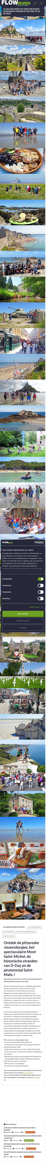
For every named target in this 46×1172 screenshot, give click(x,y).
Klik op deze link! (27, 1073)
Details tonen (35, 607)
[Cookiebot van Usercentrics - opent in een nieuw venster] (34, 542)
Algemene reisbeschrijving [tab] (14, 927)
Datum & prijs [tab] (8, 936)
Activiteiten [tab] (8, 931)
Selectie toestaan (23, 621)
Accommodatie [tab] (34, 927)
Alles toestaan (23, 614)
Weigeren (22, 627)
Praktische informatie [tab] (26, 931)
